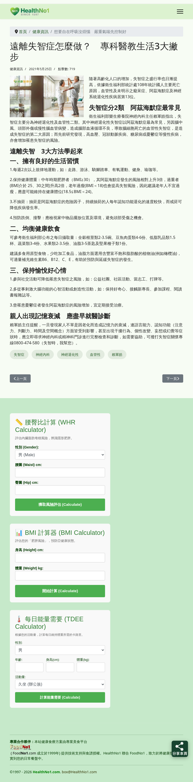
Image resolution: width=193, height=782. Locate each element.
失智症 (19, 354)
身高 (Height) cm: (29, 550)
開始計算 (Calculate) (60, 591)
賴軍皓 (117, 354)
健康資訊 (16, 69)
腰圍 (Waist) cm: (28, 465)
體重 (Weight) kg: (29, 568)
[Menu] (180, 11)
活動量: (20, 677)
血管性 (95, 354)
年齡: (19, 660)
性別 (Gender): (27, 447)
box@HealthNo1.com (79, 771)
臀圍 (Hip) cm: (26, 483)
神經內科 (43, 354)
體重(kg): (83, 660)
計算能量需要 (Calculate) (60, 697)
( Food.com (23, 753)
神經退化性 (70, 354)
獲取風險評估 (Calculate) (60, 504)
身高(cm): (53, 660)
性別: (19, 643)
